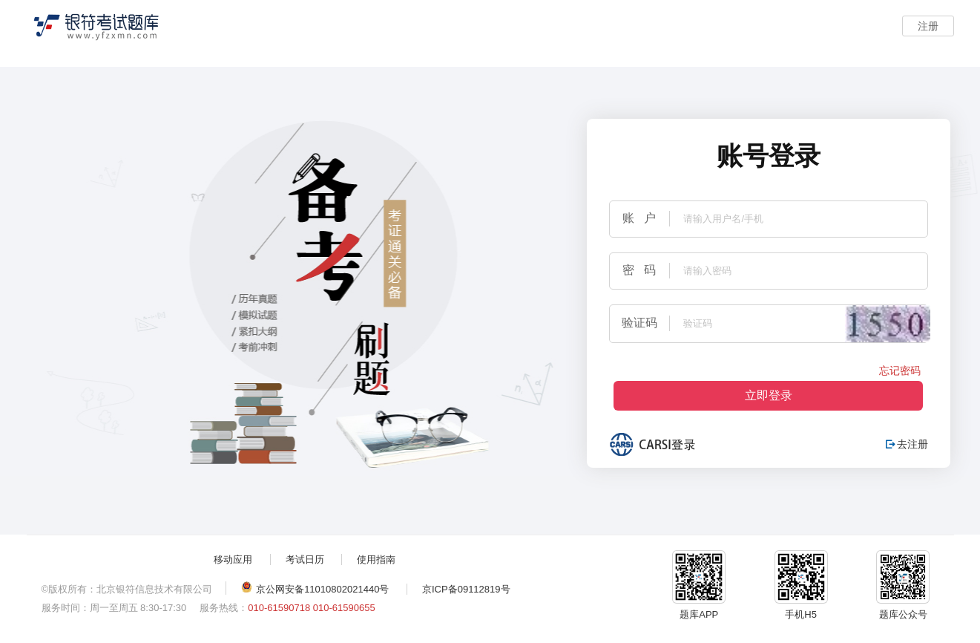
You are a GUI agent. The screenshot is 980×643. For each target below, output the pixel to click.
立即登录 (768, 395)
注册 (928, 26)
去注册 (907, 444)
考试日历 (305, 559)
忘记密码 (900, 370)
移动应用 (233, 559)
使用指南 (376, 559)
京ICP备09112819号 (466, 589)
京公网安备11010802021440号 (315, 588)
